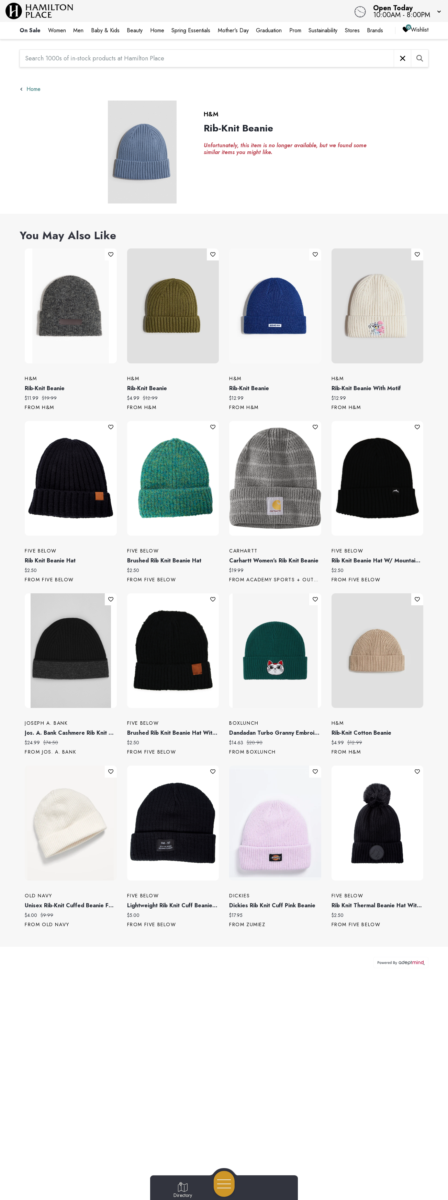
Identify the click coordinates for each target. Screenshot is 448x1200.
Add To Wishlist (110, 254)
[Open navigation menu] (224, 1184)
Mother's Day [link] (233, 30)
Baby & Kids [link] (105, 30)
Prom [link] (295, 30)
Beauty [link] (135, 30)
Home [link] (157, 30)
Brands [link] (375, 30)
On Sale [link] (30, 30)
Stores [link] (352, 30)
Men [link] (78, 30)
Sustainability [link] (323, 30)
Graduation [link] (269, 30)
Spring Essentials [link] (190, 30)
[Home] (169, 11)
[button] (405, 11)
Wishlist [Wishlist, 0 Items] (415, 30)
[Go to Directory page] (182, 1190)
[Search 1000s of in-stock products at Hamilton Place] (207, 58)
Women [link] (57, 30)
